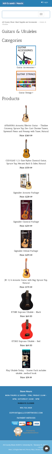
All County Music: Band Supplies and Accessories (19, 22)
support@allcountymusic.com (26, 413)
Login (44, 2)
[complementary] (33, 439)
